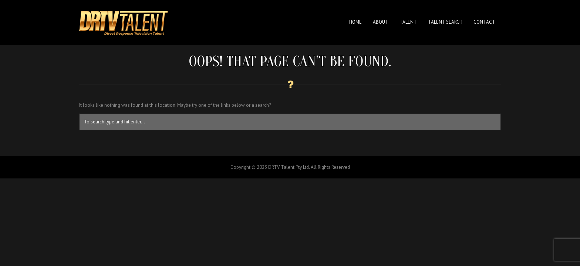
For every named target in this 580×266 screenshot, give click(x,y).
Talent (408, 22)
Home (355, 22)
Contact (484, 22)
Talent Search (445, 22)
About (380, 22)
